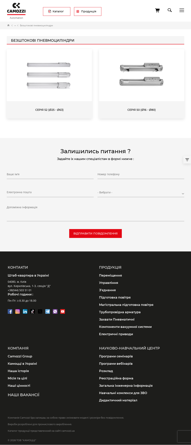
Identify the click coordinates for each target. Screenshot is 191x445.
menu (180, 10)
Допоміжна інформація (22, 207)
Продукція (88, 11)
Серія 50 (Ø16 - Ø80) (141, 110)
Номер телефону (108, 174)
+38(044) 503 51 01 (20, 290)
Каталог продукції (15, 25)
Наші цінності (19, 385)
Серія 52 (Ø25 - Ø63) (49, 110)
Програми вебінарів (116, 363)
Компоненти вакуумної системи (125, 327)
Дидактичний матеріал (118, 400)
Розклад (106, 371)
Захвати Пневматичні (117, 319)
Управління (108, 283)
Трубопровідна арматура (120, 312)
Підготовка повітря (115, 297)
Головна (8, 25)
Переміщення (110, 275)
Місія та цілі (17, 378)
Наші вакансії (23, 395)
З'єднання (107, 290)
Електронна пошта (19, 192)
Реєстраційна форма (116, 378)
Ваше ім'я (13, 174)
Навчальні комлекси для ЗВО (123, 393)
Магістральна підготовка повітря (126, 305)
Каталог (58, 11)
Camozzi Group (20, 356)
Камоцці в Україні (22, 363)
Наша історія (18, 371)
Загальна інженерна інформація (126, 385)
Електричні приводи (116, 334)
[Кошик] (157, 10)
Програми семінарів (116, 356)
